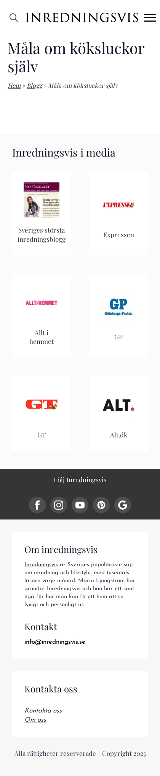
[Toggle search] (14, 17)
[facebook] (37, 505)
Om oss (35, 720)
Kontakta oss (43, 711)
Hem (14, 85)
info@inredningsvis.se (54, 642)
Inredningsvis (41, 565)
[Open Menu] (150, 17)
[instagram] (58, 505)
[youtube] (80, 505)
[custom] (101, 505)
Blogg (34, 85)
